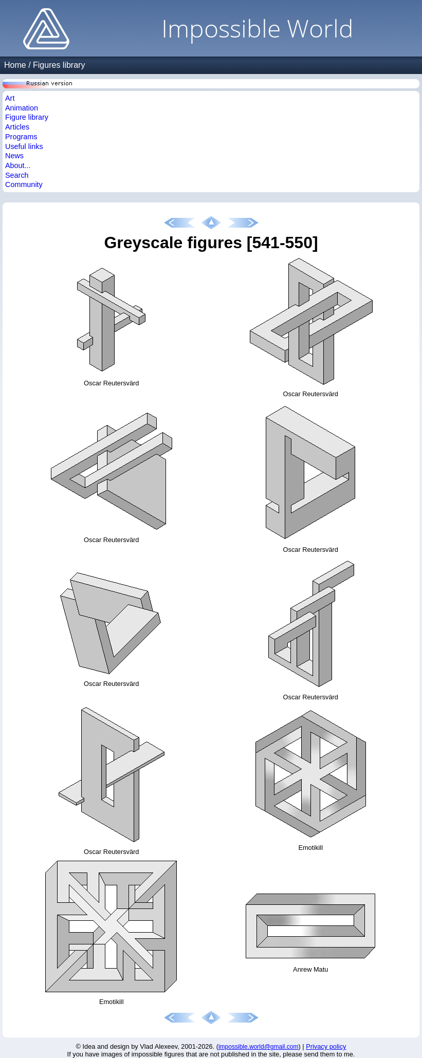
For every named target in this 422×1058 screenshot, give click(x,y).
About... (18, 165)
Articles (17, 127)
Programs (21, 137)
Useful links (24, 146)
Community (24, 184)
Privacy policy (326, 1046)
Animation (21, 108)
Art (9, 98)
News (14, 156)
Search (17, 175)
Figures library (59, 65)
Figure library (26, 117)
